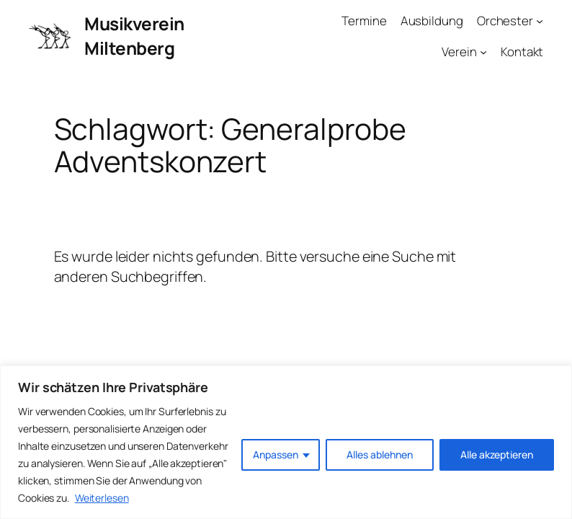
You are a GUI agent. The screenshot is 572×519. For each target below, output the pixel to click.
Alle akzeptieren (496, 454)
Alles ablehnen (380, 454)
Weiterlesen (102, 498)
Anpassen (275, 454)
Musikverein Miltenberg (134, 36)
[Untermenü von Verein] (483, 51)
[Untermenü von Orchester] (539, 20)
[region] (286, 442)
